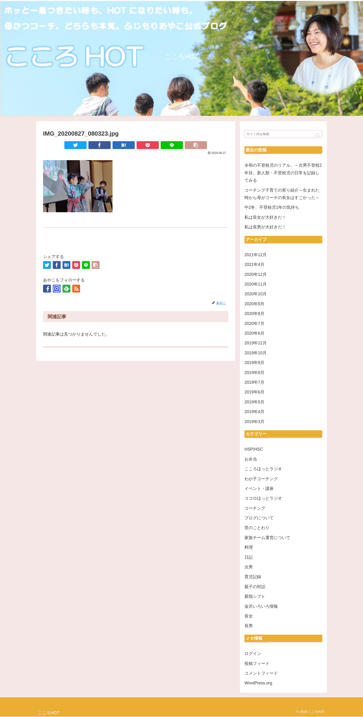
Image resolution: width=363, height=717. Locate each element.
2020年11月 (255, 284)
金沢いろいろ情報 (261, 606)
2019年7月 (254, 382)
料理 (248, 547)
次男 (248, 567)
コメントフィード (261, 673)
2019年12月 (255, 343)
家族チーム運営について (267, 537)
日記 (248, 557)
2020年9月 (254, 304)
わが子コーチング (261, 479)
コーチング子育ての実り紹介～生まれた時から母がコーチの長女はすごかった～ (281, 194)
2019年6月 (254, 392)
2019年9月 (254, 362)
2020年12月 (255, 274)
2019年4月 (254, 411)
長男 (248, 625)
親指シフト (254, 596)
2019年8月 (254, 372)
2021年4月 (254, 264)
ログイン (252, 653)
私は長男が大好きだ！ (265, 227)
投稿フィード (256, 663)
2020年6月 (254, 333)
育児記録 (252, 576)
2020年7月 (254, 323)
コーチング (254, 508)
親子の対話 (254, 586)
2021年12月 (255, 255)
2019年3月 (254, 421)
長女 (248, 616)
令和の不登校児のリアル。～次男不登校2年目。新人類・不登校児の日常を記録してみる (283, 173)
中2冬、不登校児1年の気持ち (271, 207)
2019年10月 (255, 353)
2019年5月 (254, 402)
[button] (317, 135)
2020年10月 (255, 294)
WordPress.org (258, 683)
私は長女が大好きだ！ (265, 217)
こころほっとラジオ (263, 469)
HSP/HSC (253, 449)
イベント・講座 (259, 488)
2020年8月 (254, 313)
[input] (283, 134)
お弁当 (250, 459)
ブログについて (259, 518)
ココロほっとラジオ (263, 498)
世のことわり (256, 527)
